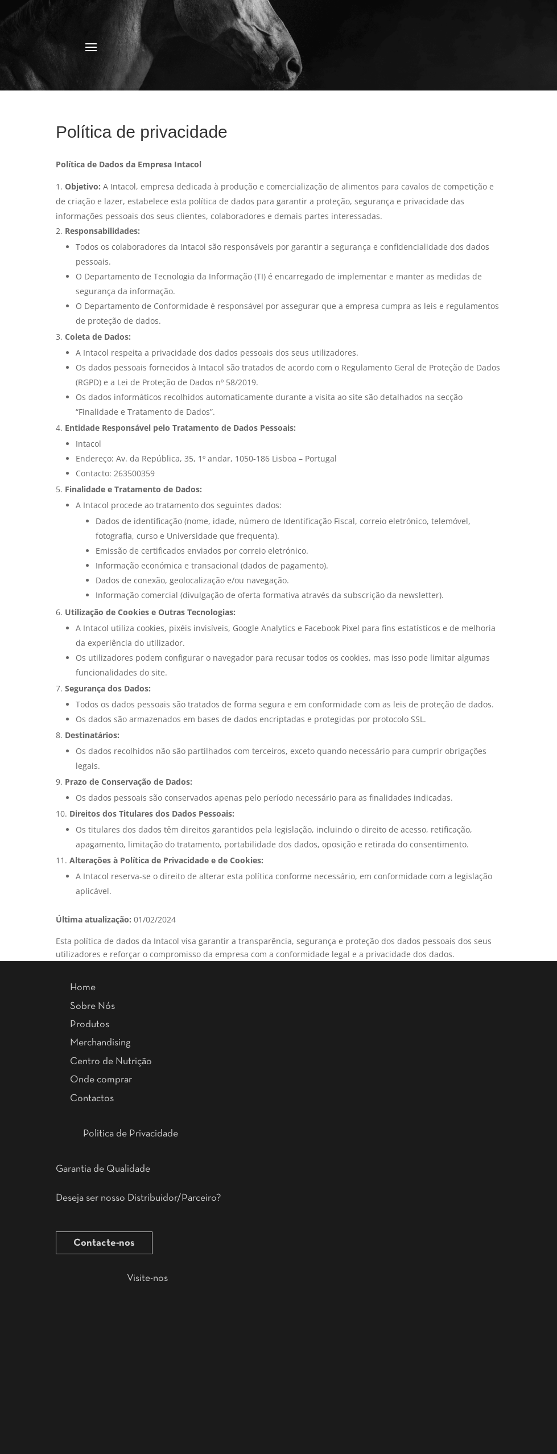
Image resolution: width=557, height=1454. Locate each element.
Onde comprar (101, 1079)
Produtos (89, 1024)
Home (83, 987)
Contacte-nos (104, 1243)
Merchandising (100, 1042)
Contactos (92, 1098)
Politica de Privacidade (130, 1133)
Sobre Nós (92, 1006)
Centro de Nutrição (111, 1061)
